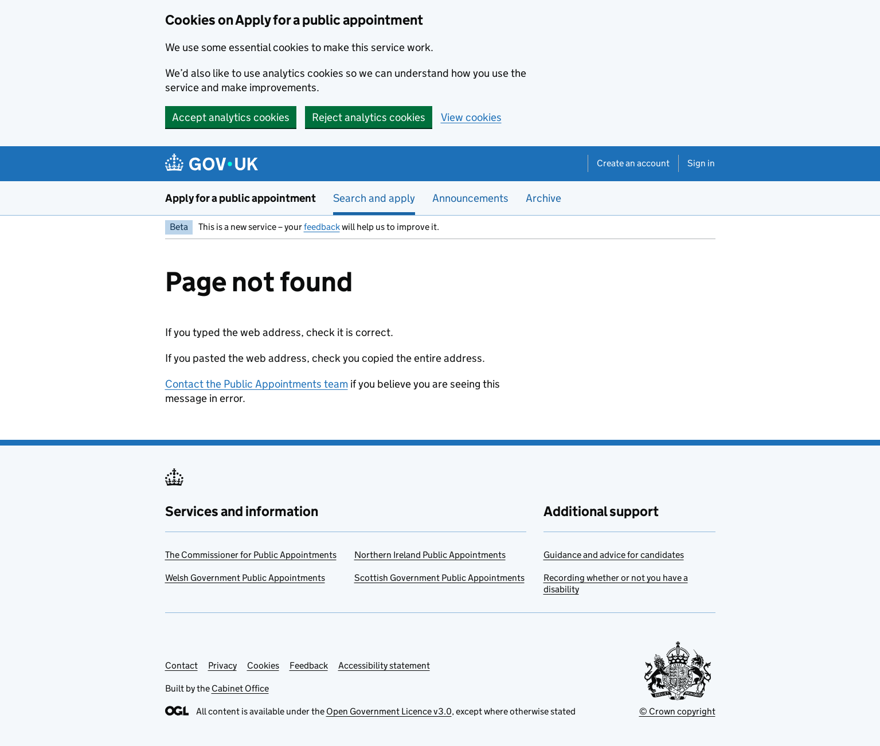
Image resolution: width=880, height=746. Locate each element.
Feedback (309, 665)
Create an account (633, 163)
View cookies (471, 117)
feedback (322, 226)
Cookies (263, 665)
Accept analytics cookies (231, 117)
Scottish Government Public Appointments (439, 577)
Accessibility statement (384, 665)
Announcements (470, 198)
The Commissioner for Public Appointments (251, 554)
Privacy (222, 665)
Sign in (701, 163)
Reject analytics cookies (368, 117)
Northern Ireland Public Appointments (430, 554)
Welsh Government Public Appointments (245, 577)
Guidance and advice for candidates (613, 554)
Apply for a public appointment (240, 198)
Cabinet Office (240, 688)
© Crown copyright (677, 711)
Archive (543, 198)
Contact (181, 665)
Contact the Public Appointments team (256, 383)
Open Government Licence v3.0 (389, 711)
